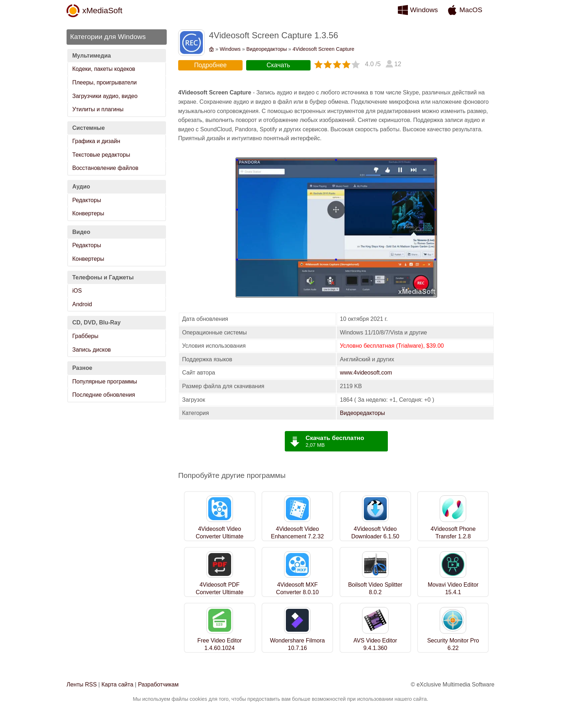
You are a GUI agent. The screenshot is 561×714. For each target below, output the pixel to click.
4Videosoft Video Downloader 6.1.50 (375, 532)
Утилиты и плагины (97, 109)
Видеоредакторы (266, 49)
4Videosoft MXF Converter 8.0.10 (297, 588)
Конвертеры (88, 213)
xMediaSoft (102, 10)
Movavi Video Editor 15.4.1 (453, 588)
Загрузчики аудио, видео (104, 96)
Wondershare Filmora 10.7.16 (297, 644)
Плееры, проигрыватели (104, 82)
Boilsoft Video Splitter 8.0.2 (375, 588)
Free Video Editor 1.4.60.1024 (219, 644)
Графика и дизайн (96, 141)
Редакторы (86, 200)
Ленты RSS (82, 684)
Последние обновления (103, 395)
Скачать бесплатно (335, 437)
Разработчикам (158, 684)
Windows (424, 10)
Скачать (278, 65)
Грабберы (85, 336)
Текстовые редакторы (101, 155)
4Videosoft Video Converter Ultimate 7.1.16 (219, 536)
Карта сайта (117, 684)
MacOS (470, 10)
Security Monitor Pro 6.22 (453, 644)
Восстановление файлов (105, 168)
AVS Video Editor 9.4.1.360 (375, 644)
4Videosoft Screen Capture (324, 49)
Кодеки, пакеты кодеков (103, 69)
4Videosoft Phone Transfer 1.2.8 (452, 532)
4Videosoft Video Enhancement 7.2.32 (297, 532)
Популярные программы (104, 381)
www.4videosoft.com (366, 373)
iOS (77, 291)
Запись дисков (91, 350)
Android (82, 304)
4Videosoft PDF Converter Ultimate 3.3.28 (219, 592)
